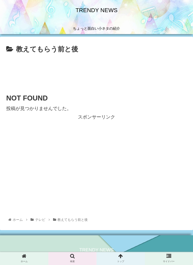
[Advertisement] (96, 70)
